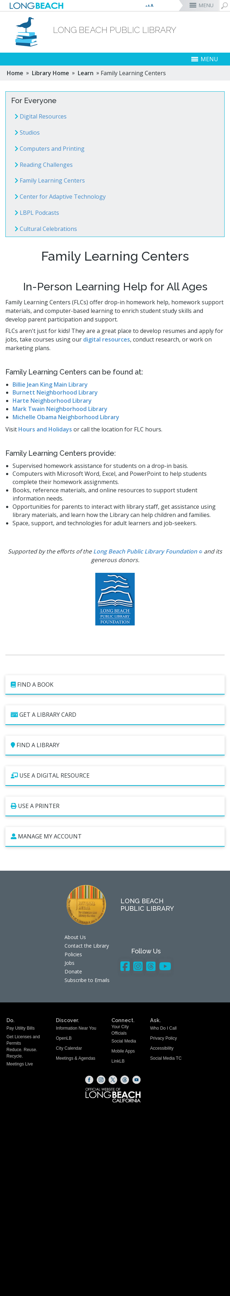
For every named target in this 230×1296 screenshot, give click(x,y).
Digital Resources (41, 116)
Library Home (50, 73)
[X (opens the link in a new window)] (113, 1079)
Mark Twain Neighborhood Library (60, 409)
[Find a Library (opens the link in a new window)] (115, 745)
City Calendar (69, 1048)
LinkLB (118, 1061)
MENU (206, 5)
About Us (75, 937)
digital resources (106, 339)
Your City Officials (120, 1029)
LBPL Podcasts (37, 213)
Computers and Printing (50, 149)
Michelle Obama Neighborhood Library (66, 417)
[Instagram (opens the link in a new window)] (101, 1079)
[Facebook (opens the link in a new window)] (89, 1079)
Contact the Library (86, 945)
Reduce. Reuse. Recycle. (21, 1052)
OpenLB (64, 1038)
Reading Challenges (44, 165)
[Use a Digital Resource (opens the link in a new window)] (115, 776)
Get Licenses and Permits (23, 1039)
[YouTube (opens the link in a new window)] (136, 1079)
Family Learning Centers (50, 180)
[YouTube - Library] (165, 966)
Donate (73, 971)
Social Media (123, 1041)
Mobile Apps (123, 1051)
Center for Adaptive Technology (60, 196)
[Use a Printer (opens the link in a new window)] (115, 806)
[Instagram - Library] (138, 966)
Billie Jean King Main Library (50, 384)
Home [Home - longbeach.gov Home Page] (15, 73)
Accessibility (161, 1048)
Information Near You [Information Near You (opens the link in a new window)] (76, 1028)
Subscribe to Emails (87, 980)
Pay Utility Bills (20, 1028)
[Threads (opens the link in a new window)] (124, 1079)
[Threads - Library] (150, 966)
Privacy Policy (163, 1038)
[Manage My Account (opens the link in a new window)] (115, 837)
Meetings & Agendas (75, 1058)
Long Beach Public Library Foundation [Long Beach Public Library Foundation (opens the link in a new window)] (145, 551)
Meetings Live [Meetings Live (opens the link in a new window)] (19, 1064)
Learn (86, 73)
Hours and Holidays (45, 429)
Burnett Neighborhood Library (55, 392)
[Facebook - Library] (125, 966)
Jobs (69, 962)
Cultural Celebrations (46, 229)
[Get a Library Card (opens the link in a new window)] (115, 715)
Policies (73, 954)
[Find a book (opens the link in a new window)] (115, 685)
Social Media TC (166, 1058)
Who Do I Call (163, 1028)
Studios (27, 132)
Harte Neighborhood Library (52, 401)
